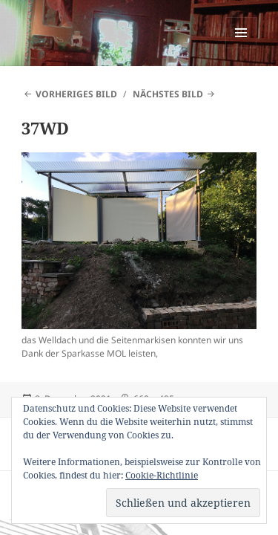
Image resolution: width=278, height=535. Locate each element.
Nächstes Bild (168, 94)
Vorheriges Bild (76, 94)
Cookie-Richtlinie (161, 475)
